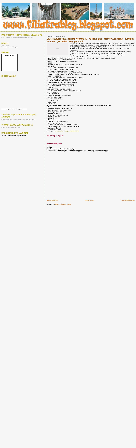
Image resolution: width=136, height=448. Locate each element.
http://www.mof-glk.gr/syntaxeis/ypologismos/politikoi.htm (18, 119)
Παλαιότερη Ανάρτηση (128, 200)
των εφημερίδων (18, 109)
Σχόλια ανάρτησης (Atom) (63, 204)
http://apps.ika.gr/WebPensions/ (10, 127)
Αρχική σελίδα (89, 200)
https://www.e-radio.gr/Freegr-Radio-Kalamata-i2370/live (17, 37)
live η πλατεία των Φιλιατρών (9, 47)
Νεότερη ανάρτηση (52, 200)
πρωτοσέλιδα (11, 109)
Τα (7, 109)
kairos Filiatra (9, 55)
